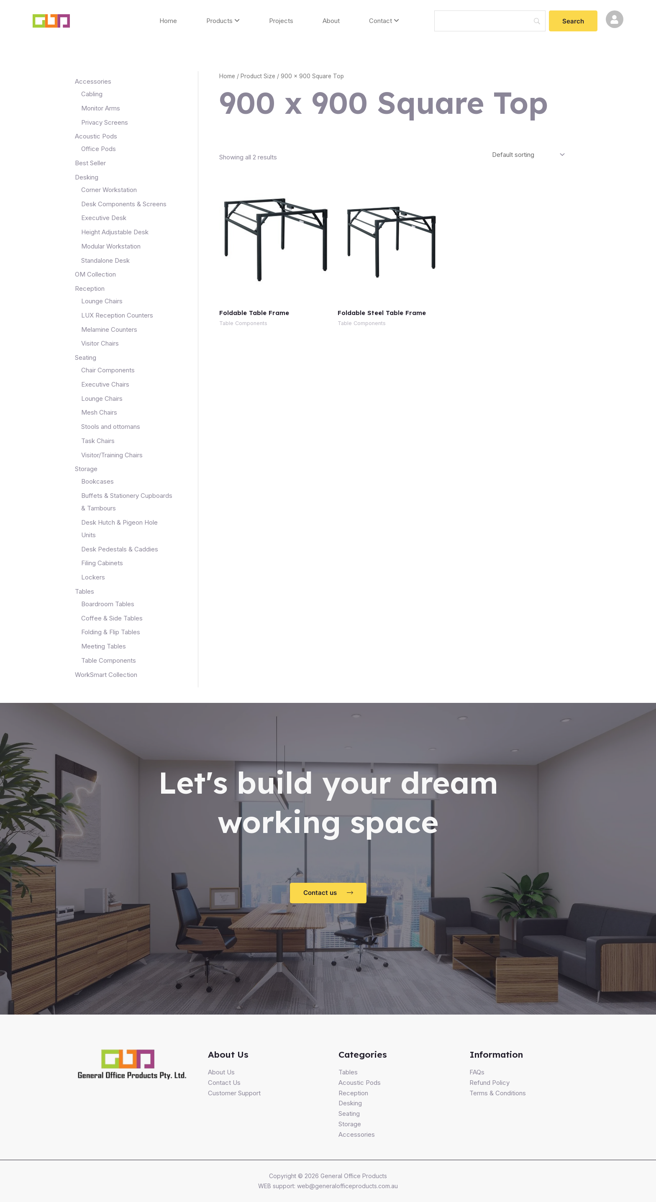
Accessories (356, 1134)
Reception (353, 1093)
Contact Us (224, 1083)
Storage (349, 1124)
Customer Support (234, 1093)
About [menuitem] (331, 21)
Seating (349, 1113)
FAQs (476, 1072)
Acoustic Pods (359, 1083)
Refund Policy (489, 1083)
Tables (348, 1072)
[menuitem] (223, 21)
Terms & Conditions (497, 1093)
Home (227, 76)
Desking (350, 1103)
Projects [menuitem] (281, 21)
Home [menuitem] (168, 21)
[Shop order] (527, 154)
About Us (221, 1072)
